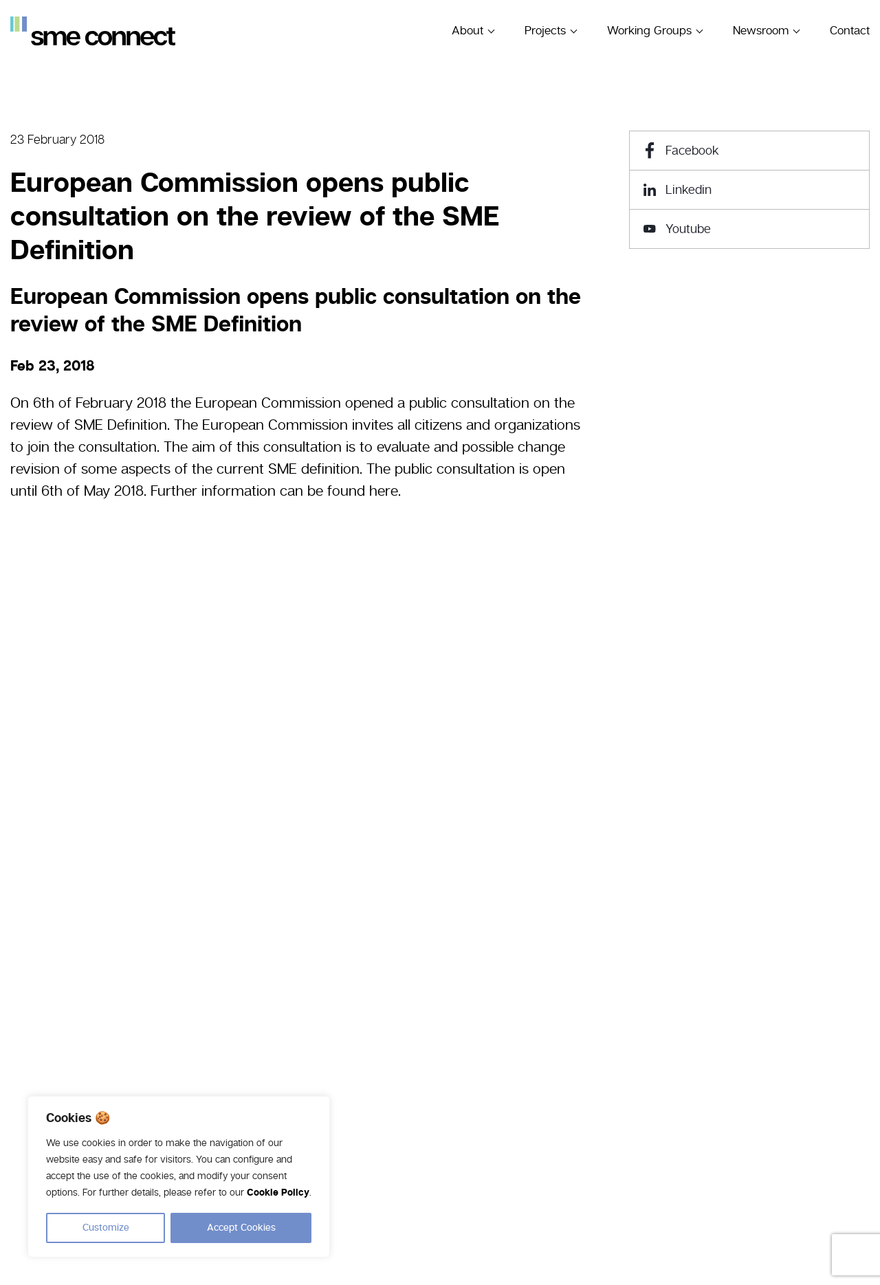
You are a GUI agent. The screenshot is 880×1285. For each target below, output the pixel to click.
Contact (850, 30)
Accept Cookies (241, 1228)
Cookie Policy (278, 1193)
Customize (105, 1228)
